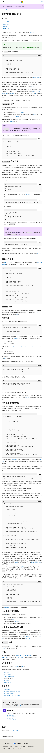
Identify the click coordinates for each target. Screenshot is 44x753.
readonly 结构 (6, 21)
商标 (9, 748)
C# (9, 9)
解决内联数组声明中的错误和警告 (12, 695)
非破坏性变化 (6, 24)
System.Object (29, 194)
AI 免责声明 (5, 746)
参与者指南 (19, 706)
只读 (35, 114)
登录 (42, 1)
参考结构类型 (36, 77)
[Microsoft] (22, 2)
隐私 (24, 746)
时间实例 (11, 93)
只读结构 (6, 672)
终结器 (17, 621)
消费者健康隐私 (31, 746)
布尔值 (38, 91)
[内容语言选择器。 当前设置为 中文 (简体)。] (6, 743)
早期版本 (11, 746)
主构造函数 (21, 567)
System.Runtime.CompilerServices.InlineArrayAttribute (26, 346)
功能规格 (27, 397)
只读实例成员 (7, 674)
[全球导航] (1, 2)
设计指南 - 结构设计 (9, 693)
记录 (17, 314)
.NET (6, 9)
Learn (3, 9)
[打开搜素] (39, 2)
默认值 (16, 562)
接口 (13, 619)
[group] (22, 526)
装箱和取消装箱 (27, 655)
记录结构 (6, 680)
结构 (22, 666)
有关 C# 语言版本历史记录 (29, 47)
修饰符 (21, 112)
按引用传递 (26, 636)
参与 (21, 746)
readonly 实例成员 (7, 23)
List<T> (12, 131)
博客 (16, 746)
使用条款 (5, 748)
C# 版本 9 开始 (15, 116)
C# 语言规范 (16, 666)
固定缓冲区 (16, 338)
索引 (5, 358)
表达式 (7, 262)
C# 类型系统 (7, 689)
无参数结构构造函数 (36, 562)
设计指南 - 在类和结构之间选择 (12, 691)
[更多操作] (41, 10)
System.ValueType (6, 657)
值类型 (32, 32)
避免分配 (27, 638)
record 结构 (5, 26)
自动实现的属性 (16, 232)
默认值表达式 (15, 459)
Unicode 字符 (5, 93)
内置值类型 (6, 607)
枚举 (4, 648)
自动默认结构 (7, 682)
